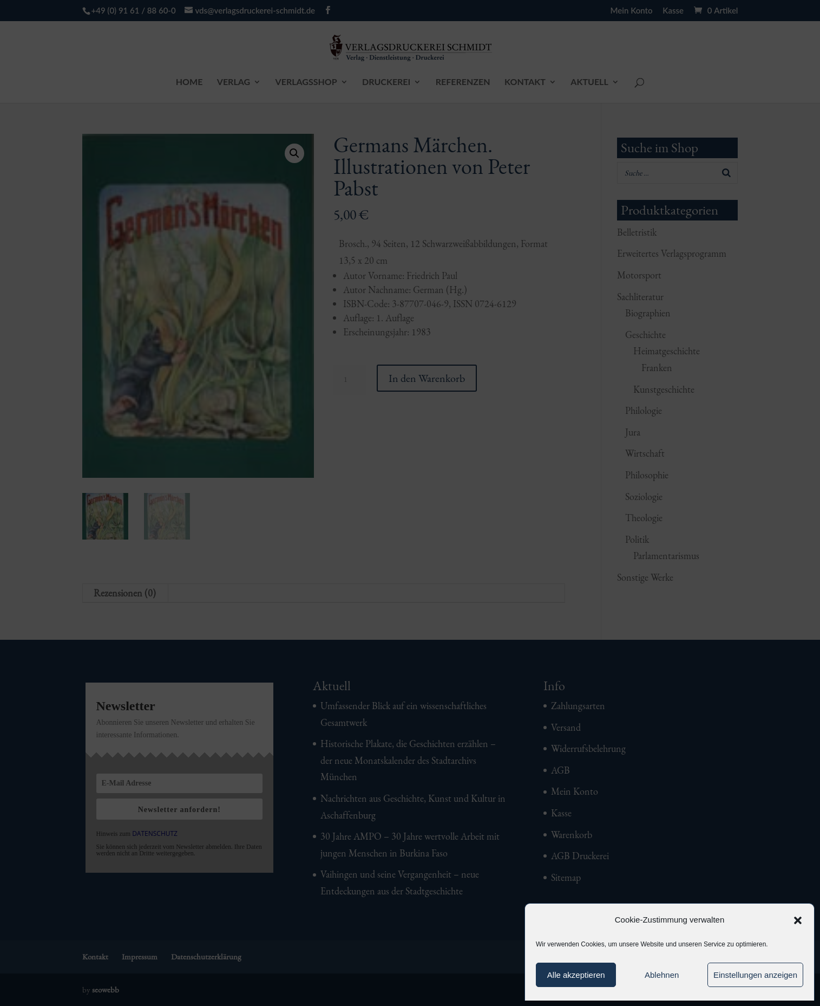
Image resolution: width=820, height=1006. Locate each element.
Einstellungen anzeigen (755, 974)
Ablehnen (662, 974)
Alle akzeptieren (576, 974)
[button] (797, 920)
